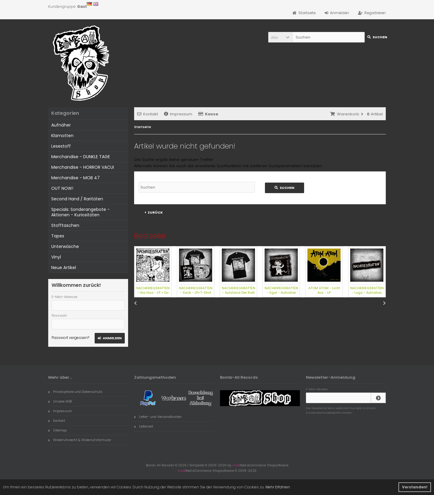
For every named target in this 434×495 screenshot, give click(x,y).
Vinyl (56, 257)
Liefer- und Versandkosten (158, 416)
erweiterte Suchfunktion (218, 166)
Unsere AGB (60, 401)
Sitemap (57, 430)
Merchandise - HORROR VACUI (82, 167)
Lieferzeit (143, 426)
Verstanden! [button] (414, 487)
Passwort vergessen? (70, 337)
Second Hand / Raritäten (77, 199)
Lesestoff (61, 146)
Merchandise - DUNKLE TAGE (80, 157)
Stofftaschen (65, 225)
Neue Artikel (63, 268)
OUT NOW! (62, 188)
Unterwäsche (65, 246)
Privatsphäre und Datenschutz (75, 391)
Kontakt (147, 114)
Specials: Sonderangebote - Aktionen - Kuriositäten (80, 212)
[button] (280, 37)
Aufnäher (61, 125)
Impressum (178, 114)
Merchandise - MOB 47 (75, 178)
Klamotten (62, 136)
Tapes (57, 236)
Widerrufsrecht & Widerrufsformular (79, 439)
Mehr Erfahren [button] (278, 487)
